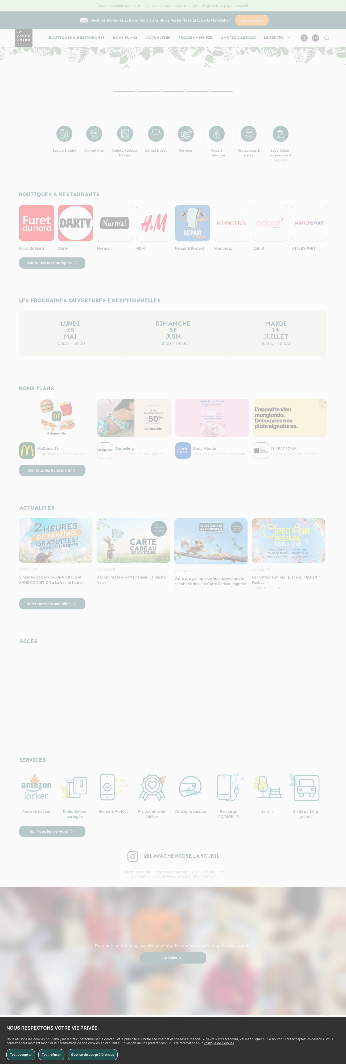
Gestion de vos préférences (92, 1055)
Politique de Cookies (219, 1043)
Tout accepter (21, 1055)
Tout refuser (51, 1055)
